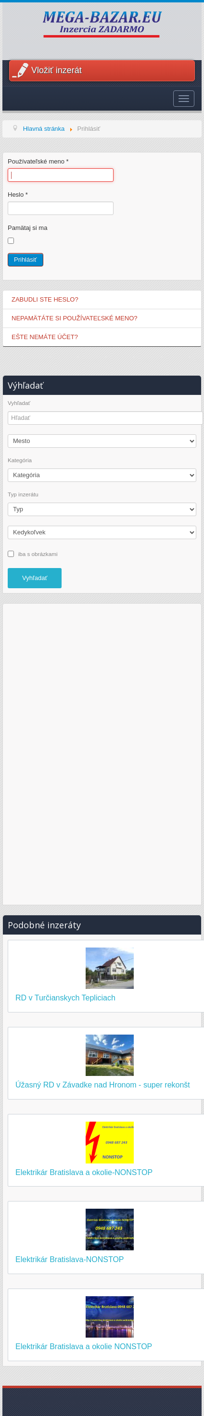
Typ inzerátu (23, 494)
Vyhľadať (19, 403)
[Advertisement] (102, 752)
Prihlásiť (25, 259)
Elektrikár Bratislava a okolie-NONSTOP (84, 1172)
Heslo (18, 194)
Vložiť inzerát (56, 70)
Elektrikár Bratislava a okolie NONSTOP (83, 1346)
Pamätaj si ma (27, 227)
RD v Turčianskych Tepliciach (65, 998)
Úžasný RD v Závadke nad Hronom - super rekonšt (102, 1085)
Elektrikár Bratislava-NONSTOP (69, 1259)
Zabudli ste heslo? (45, 299)
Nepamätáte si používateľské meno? (75, 318)
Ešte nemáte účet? (45, 337)
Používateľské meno (38, 161)
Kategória (20, 460)
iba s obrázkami (38, 553)
